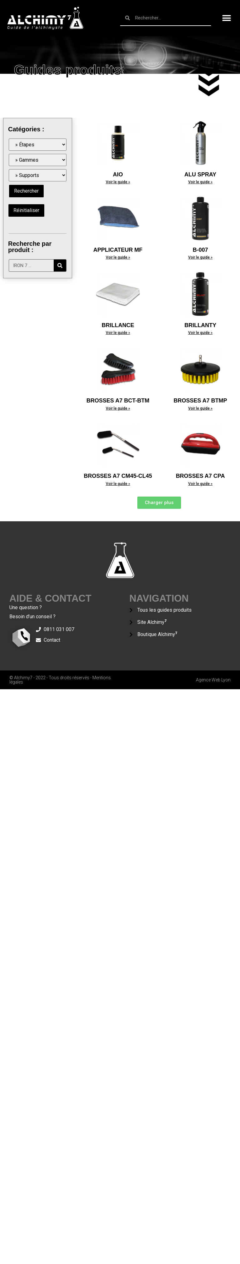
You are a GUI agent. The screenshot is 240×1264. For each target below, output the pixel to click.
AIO (118, 174)
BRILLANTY (200, 325)
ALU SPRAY (200, 174)
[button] (227, 18)
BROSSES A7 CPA (200, 476)
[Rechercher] (60, 265)
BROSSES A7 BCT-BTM (117, 400)
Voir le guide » (118, 182)
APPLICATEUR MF (118, 250)
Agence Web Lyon (213, 679)
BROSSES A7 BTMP (200, 400)
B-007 (200, 250)
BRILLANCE (118, 325)
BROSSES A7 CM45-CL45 (118, 476)
